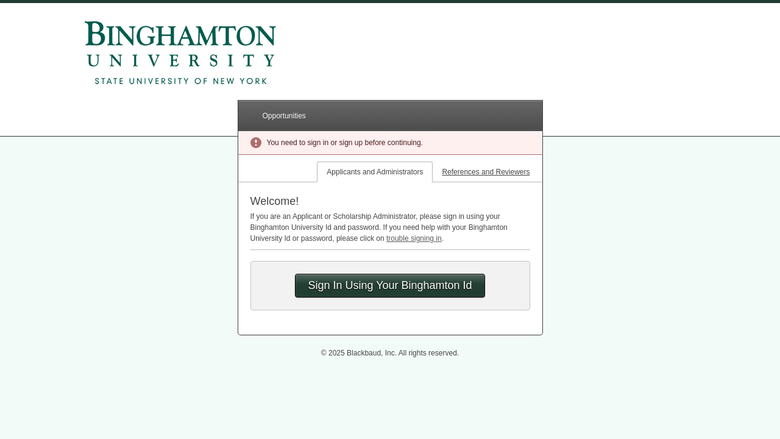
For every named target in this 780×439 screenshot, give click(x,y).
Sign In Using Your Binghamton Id (390, 285)
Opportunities (284, 116)
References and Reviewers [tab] (486, 172)
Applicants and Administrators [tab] (375, 172)
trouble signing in (414, 238)
